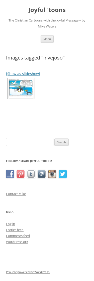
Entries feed (15, 230)
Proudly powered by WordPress (28, 272)
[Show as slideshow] (23, 73)
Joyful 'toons (47, 10)
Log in (10, 224)
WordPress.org (17, 242)
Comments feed (18, 236)
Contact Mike (16, 194)
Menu (47, 39)
